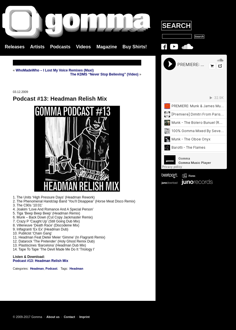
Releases (15, 46)
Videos (83, 46)
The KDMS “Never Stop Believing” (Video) (104, 74)
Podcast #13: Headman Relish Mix (60, 99)
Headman (37, 268)
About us (52, 317)
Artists (37, 46)
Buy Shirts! (134, 46)
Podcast (51, 268)
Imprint (84, 317)
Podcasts (60, 46)
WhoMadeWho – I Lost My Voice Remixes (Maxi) (55, 70)
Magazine (106, 46)
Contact (69, 317)
